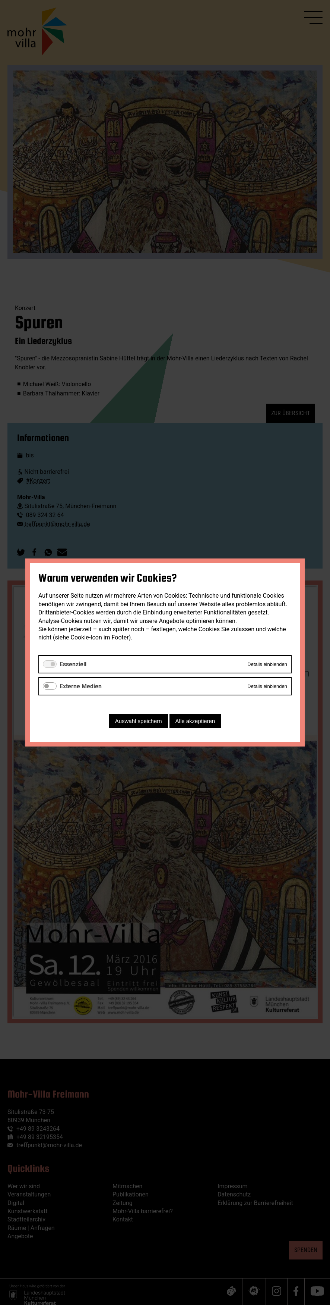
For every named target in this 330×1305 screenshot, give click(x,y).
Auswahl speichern (138, 721)
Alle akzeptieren (195, 721)
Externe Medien (81, 686)
